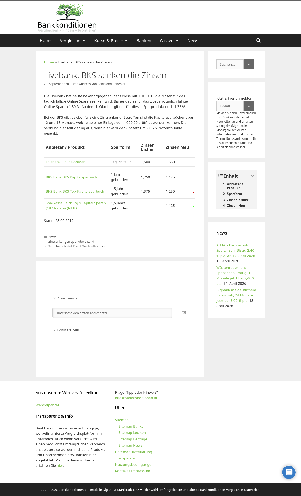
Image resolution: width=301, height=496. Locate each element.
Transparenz (125, 458)
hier (60, 465)
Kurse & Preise (113, 40)
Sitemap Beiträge (133, 439)
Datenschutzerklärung (133, 451)
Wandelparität (47, 404)
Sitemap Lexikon (132, 432)
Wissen (171, 40)
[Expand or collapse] (252, 175)
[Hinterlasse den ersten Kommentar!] (112, 313)
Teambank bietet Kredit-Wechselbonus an (77, 246)
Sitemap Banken (132, 426)
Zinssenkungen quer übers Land (71, 242)
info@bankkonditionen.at (136, 397)
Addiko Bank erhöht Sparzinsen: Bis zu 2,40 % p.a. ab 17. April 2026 (235, 250)
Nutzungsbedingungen (134, 464)
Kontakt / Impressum (132, 470)
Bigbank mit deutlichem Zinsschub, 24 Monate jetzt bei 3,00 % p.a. (236, 295)
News (192, 40)
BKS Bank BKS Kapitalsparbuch (71, 177)
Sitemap (122, 419)
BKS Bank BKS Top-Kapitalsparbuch (75, 191)
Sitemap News (130, 445)
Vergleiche (75, 40)
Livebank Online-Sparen (65, 161)
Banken (143, 40)
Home (46, 40)
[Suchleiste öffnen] (258, 40)
